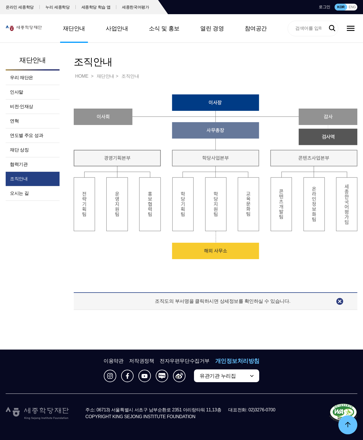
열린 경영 (212, 28)
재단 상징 (19, 149)
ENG (352, 7)
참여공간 (256, 28)
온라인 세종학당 (20, 7)
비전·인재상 (21, 106)
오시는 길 (19, 193)
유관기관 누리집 (218, 376)
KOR (341, 7)
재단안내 (74, 28)
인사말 (16, 92)
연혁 (14, 121)
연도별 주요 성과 (26, 135)
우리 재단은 (21, 77)
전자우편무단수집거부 (185, 360)
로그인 (324, 7)
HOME (82, 76)
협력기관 (19, 164)
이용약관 (113, 360)
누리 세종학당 (57, 7)
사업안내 (117, 28)
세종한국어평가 (135, 7)
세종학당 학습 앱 (96, 7)
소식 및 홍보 (164, 28)
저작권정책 (141, 360)
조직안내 (19, 178)
